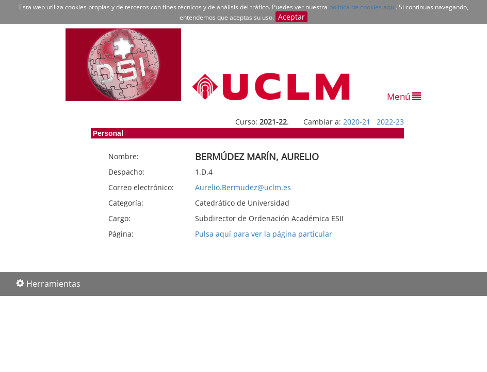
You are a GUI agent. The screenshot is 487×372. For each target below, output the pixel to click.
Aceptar (291, 17)
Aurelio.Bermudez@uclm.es (243, 187)
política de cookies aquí (362, 7)
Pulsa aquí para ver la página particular (263, 234)
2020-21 (356, 122)
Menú (404, 96)
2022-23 (390, 122)
